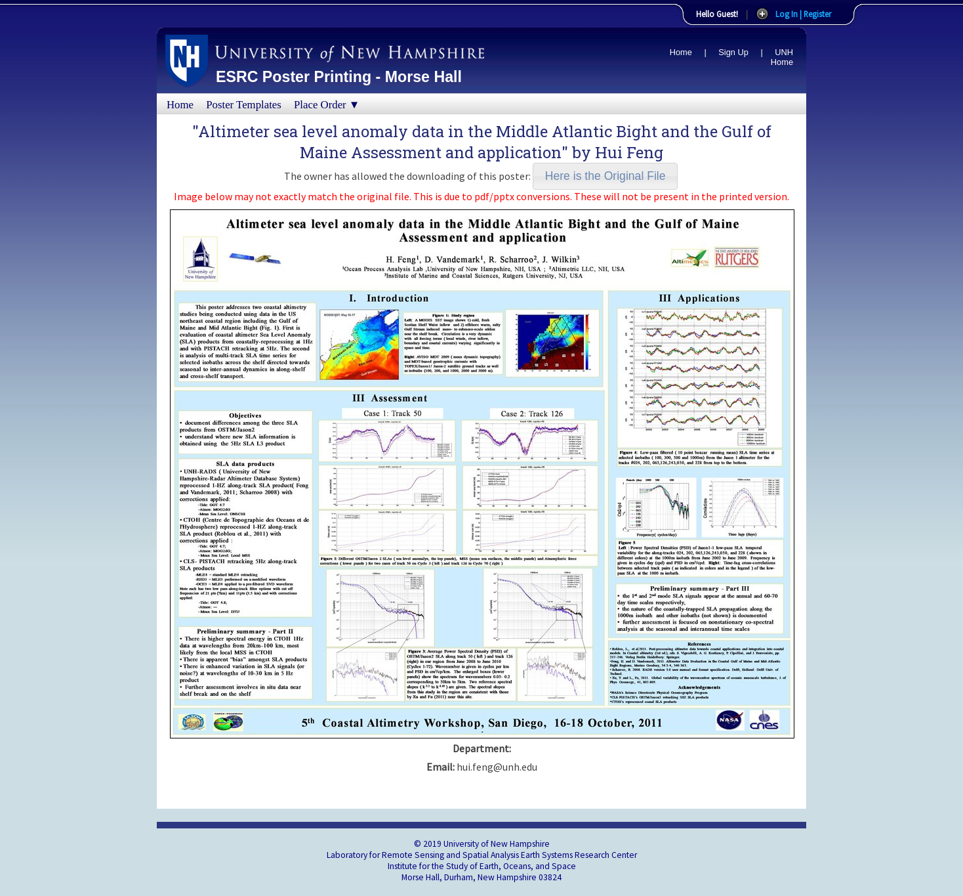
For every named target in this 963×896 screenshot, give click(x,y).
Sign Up (733, 52)
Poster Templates (243, 104)
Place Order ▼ (326, 104)
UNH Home (782, 57)
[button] (605, 176)
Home (681, 52)
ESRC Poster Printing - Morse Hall (339, 76)
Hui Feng (629, 152)
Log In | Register (803, 14)
